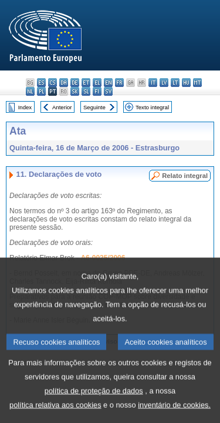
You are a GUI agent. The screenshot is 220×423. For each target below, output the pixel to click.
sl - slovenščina (86, 91)
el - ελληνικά (97, 82)
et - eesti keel (86, 82)
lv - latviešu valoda (164, 82)
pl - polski (41, 91)
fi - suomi (97, 91)
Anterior (62, 107)
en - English (108, 82)
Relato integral (185, 175)
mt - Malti (197, 82)
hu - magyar (186, 82)
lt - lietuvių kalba (175, 82)
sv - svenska (108, 91)
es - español (41, 82)
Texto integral (152, 107)
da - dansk (63, 82)
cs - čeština (52, 82)
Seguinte (94, 107)
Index (25, 107)
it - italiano (152, 82)
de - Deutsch (74, 82)
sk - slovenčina (74, 91)
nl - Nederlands (30, 91)
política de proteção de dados (94, 409)
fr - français (119, 82)
